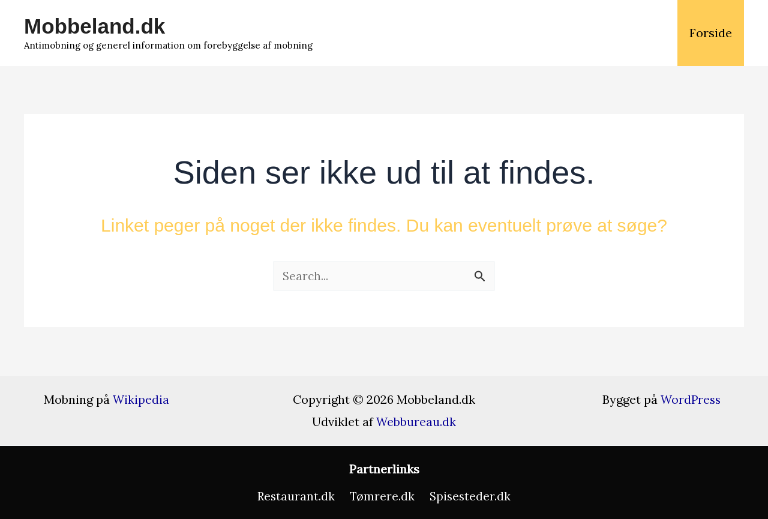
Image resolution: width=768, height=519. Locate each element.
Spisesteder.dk (468, 495)
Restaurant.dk (298, 495)
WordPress (690, 398)
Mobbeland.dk (94, 26)
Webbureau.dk (416, 420)
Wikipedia (141, 398)
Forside (710, 32)
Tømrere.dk (382, 495)
